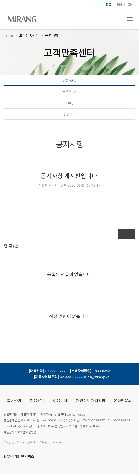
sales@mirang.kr (23, 426)
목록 (126, 233)
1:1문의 (69, 114)
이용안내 (60, 400)
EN (119, 4)
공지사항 (69, 80)
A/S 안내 (69, 91)
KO (108, 4)
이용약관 (37, 400)
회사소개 (14, 400)
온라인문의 (123, 400)
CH (130, 4)
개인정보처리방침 (90, 400)
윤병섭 (32, 432)
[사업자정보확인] (69, 420)
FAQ (69, 102)
